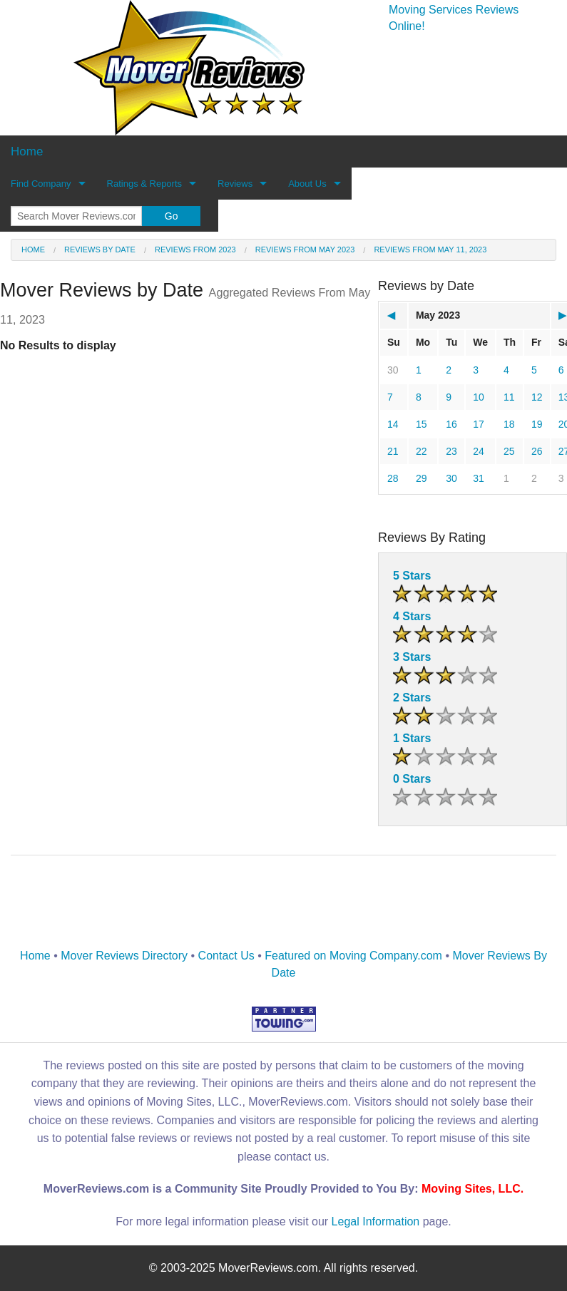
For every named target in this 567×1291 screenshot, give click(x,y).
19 (537, 424)
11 (509, 397)
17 (478, 424)
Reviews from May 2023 (305, 249)
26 (537, 451)
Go (171, 216)
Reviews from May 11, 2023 (430, 249)
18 (509, 424)
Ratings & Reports (145, 183)
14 (393, 424)
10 (478, 397)
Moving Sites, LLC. (472, 1189)
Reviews (235, 183)
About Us (307, 183)
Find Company (41, 183)
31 (478, 478)
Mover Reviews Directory (124, 956)
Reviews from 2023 (195, 249)
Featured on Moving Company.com (353, 956)
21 (393, 451)
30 (393, 370)
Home (33, 249)
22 (421, 451)
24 (478, 451)
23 (451, 451)
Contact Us (226, 956)
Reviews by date (100, 249)
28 (393, 478)
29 (421, 478)
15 (421, 424)
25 (509, 451)
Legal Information (376, 1221)
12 (537, 397)
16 (451, 424)
